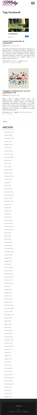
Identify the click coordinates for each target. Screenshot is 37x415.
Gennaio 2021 (8, 245)
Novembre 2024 (9, 157)
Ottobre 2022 (8, 198)
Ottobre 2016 (8, 381)
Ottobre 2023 (8, 179)
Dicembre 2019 (8, 273)
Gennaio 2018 (8, 333)
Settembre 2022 (8, 201)
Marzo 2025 (7, 147)
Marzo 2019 (7, 296)
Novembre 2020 (9, 251)
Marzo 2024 (7, 166)
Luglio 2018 (7, 321)
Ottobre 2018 (8, 311)
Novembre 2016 (9, 377)
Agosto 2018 (8, 318)
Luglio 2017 (7, 352)
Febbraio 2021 (8, 242)
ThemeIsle (25, 411)
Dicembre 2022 (8, 192)
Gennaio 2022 (8, 223)
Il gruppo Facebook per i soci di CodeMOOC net (16, 92)
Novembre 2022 (9, 195)
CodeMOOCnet (23, 112)
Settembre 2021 (8, 229)
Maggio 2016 (8, 396)
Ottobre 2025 (8, 135)
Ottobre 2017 (8, 343)
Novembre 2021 (9, 226)
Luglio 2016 (7, 390)
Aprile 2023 (7, 185)
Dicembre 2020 (8, 248)
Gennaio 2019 (8, 302)
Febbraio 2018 (8, 330)
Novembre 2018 (9, 308)
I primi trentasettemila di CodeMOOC (13, 42)
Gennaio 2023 (8, 188)
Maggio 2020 (8, 261)
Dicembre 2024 (8, 154)
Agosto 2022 (8, 204)
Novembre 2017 (9, 340)
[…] (17, 58)
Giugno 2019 (8, 289)
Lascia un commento (15, 62)
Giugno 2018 (8, 324)
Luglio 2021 (7, 233)
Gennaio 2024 (8, 173)
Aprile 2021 (7, 236)
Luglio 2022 (7, 207)
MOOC (15, 61)
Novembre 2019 (9, 277)
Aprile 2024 (7, 163)
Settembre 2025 (8, 138)
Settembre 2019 (8, 283)
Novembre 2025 (9, 132)
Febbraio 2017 (8, 368)
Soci (3, 114)
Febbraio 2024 (8, 170)
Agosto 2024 (8, 160)
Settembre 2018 (8, 314)
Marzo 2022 (7, 217)
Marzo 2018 (7, 327)
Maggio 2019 (8, 292)
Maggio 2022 (8, 210)
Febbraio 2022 (8, 220)
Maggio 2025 (8, 144)
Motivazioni (5, 62)
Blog (11, 61)
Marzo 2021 (7, 239)
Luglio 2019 (7, 286)
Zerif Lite (11, 411)
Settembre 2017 (8, 346)
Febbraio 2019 (8, 299)
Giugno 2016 (8, 393)
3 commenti (9, 114)
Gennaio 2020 (8, 270)
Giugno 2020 (8, 258)
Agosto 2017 (8, 349)
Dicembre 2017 (8, 336)
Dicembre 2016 (8, 374)
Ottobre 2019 (8, 280)
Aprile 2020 (7, 264)
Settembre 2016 (8, 384)
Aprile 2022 (7, 214)
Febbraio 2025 (8, 151)
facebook (25, 61)
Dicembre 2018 (8, 305)
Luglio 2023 (7, 182)
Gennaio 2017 (8, 371)
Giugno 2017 (8, 355)
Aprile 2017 (7, 362)
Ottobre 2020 (8, 255)
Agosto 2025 (8, 141)
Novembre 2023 (9, 176)
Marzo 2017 (7, 365)
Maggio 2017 (8, 359)
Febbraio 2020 (8, 267)
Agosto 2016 (8, 387)
